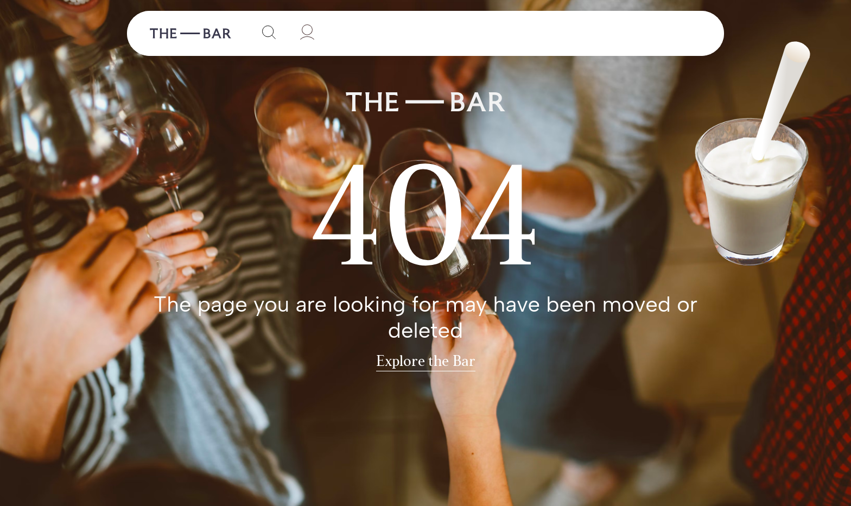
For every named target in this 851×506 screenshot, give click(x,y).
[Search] (266, 33)
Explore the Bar (425, 362)
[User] (305, 33)
